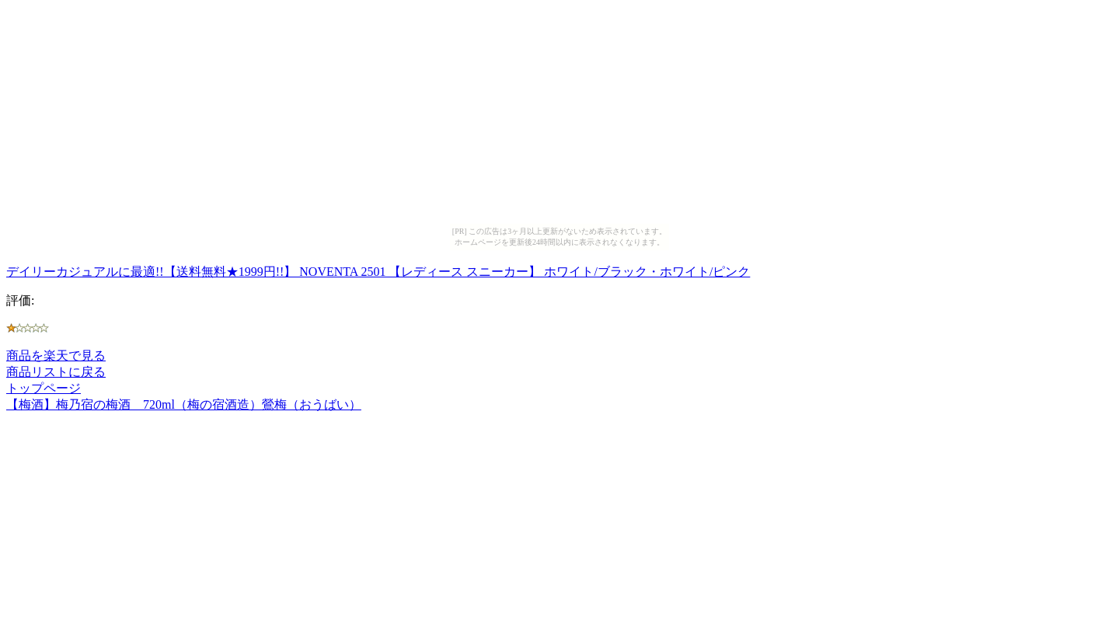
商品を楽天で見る (56, 355)
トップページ (43, 388)
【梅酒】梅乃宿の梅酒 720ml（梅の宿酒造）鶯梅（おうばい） (183, 404)
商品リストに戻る (56, 371)
